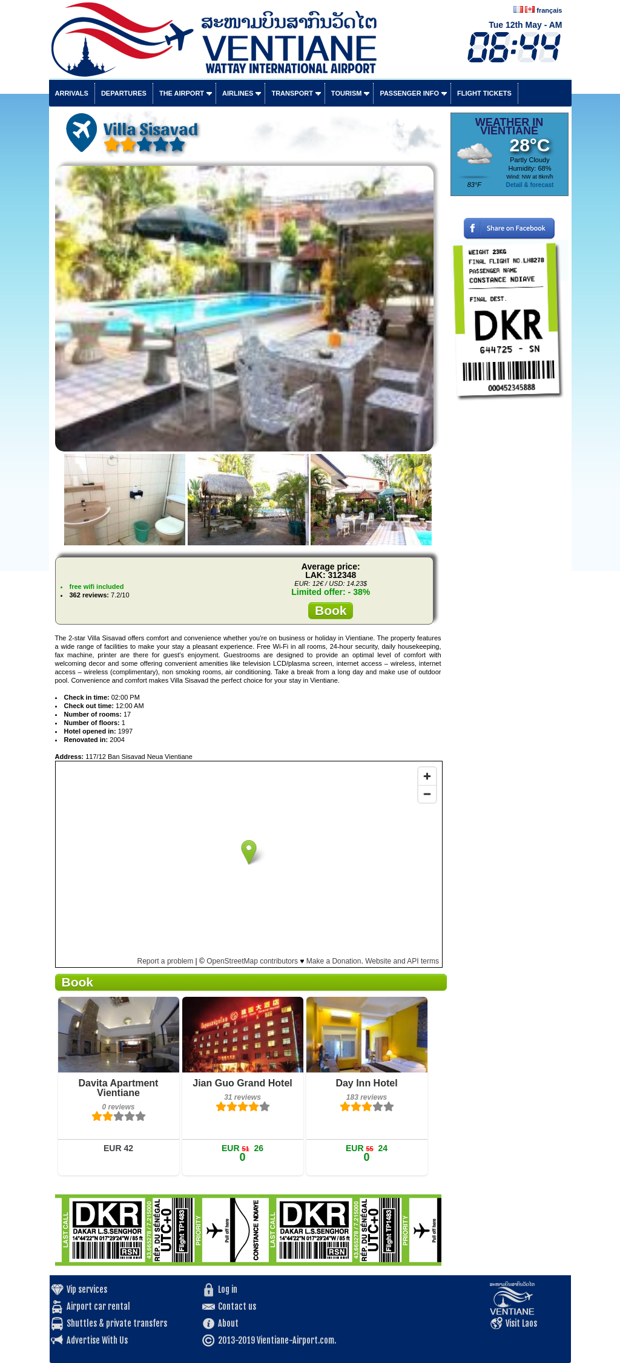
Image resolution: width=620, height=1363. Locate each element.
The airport (181, 93)
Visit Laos (521, 1323)
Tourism (346, 93)
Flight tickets (484, 93)
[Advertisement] (509, 590)
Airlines (237, 93)
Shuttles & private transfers (117, 1323)
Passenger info (409, 93)
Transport (291, 93)
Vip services (87, 1289)
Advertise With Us (97, 1340)
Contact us (237, 1306)
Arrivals (71, 93)
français (549, 10)
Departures (124, 93)
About (228, 1323)
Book (331, 610)
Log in (227, 1289)
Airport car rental (98, 1306)
